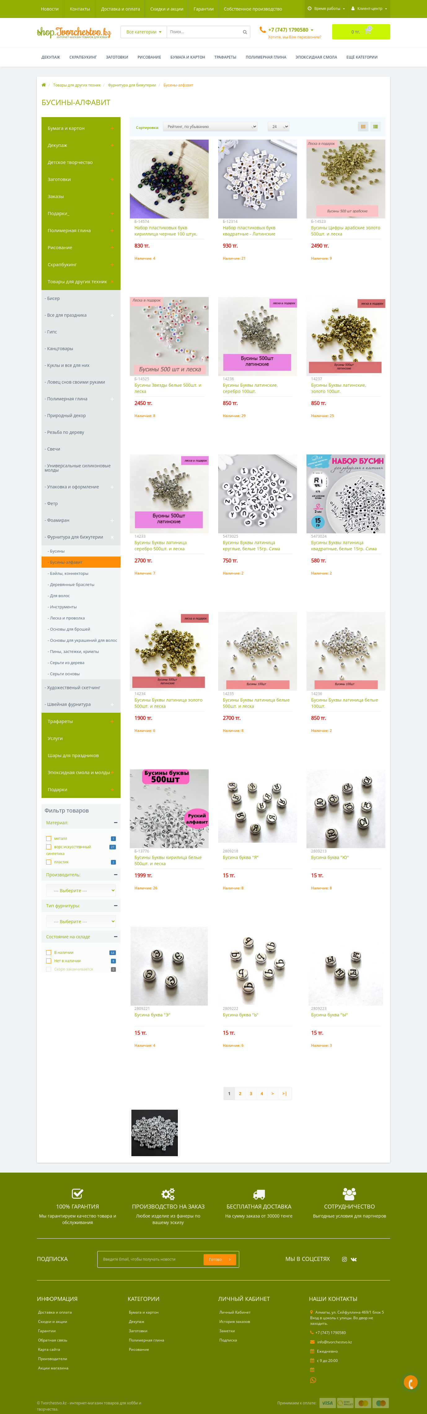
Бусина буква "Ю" (330, 857)
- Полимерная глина (66, 399)
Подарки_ (58, 213)
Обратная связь (52, 1340)
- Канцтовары (59, 348)
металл (60, 838)
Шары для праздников (73, 755)
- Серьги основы (64, 673)
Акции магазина (53, 1368)
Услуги (55, 738)
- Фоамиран (57, 520)
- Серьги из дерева (66, 662)
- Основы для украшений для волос (82, 640)
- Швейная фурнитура (68, 704)
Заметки (227, 1330)
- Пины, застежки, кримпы (73, 651)
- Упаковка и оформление (72, 487)
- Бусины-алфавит (65, 562)
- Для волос (59, 595)
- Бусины (56, 551)
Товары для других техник (77, 281)
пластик (61, 862)
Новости (245, 9)
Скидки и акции (107, 9)
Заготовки (117, 57)
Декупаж (51, 57)
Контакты (275, 9)
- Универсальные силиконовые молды (78, 468)
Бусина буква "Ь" (240, 1015)
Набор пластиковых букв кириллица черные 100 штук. (165, 231)
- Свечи (52, 449)
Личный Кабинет (235, 1312)
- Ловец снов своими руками (75, 382)
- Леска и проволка (66, 618)
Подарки (57, 789)
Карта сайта (49, 1349)
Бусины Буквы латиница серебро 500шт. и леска (160, 546)
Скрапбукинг (83, 57)
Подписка (228, 1340)
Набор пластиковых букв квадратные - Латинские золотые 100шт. (249, 234)
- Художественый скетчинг (72, 687)
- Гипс (51, 332)
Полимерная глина (266, 57)
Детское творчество (70, 162)
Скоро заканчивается (73, 969)
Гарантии (145, 9)
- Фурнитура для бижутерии (74, 537)
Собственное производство (195, 9)
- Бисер (52, 298)
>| (284, 1093)
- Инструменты (62, 607)
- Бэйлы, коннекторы (68, 573)
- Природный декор (65, 415)
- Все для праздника (65, 315)
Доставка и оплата (60, 9)
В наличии (63, 952)
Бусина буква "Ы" (329, 1015)
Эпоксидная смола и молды (79, 772)
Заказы (56, 196)
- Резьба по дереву (64, 432)
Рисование (149, 57)
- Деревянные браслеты (71, 584)
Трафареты (225, 57)
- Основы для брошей (69, 629)
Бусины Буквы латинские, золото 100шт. (338, 388)
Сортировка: (147, 127)
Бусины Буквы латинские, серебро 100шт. (250, 388)
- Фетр (51, 503)
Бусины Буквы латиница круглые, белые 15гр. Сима (251, 546)
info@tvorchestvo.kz (331, 1342)
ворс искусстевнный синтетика (68, 850)
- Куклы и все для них (67, 365)
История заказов (234, 1321)
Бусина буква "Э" (152, 1015)
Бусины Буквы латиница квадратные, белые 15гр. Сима (344, 546)
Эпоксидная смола (316, 57)
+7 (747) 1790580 (328, 1332)
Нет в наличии (67, 960)
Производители (52, 1358)
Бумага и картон (187, 57)
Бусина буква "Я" (241, 857)
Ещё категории (362, 57)
